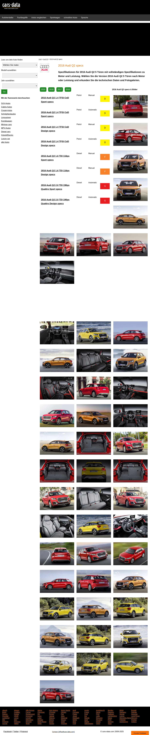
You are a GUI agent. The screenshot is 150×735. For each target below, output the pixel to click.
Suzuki (4, 723)
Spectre (110, 721)
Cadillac (17, 712)
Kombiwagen (6, 121)
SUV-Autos (5, 103)
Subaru (134, 721)
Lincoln (28, 717)
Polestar (123, 719)
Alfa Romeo (30, 710)
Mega (110, 717)
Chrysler (52, 712)
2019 (43, 89)
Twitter (16, 732)
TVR (74, 723)
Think (39, 723)
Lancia (122, 716)
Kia (85, 716)
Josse (75, 716)
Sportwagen (55, 18)
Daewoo (111, 712)
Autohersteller (7, 18)
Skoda (86, 721)
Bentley (110, 710)
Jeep (62, 716)
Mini (15, 719)
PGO (109, 719)
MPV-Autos (6, 128)
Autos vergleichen (38, 18)
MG (3, 719)
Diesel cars (5, 132)
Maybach (76, 717)
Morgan (40, 719)
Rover (51, 721)
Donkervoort (30, 714)
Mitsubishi (29, 719)
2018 (51, 89)
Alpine (40, 710)
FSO (97, 714)
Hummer (134, 714)
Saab (63, 721)
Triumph (64, 723)
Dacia (98, 712)
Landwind (5, 717)
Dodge (16, 714)
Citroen (63, 712)
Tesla (28, 723)
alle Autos (5, 142)
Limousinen (6, 117)
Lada (98, 716)
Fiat (62, 714)
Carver (28, 712)
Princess (17, 721)
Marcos (52, 717)
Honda (122, 714)
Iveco (39, 716)
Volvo (98, 723)
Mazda (86, 717)
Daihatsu (123, 712)
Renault (28, 721)
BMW (122, 710)
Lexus (16, 717)
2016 (68, 89)
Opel (86, 719)
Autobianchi (100, 710)
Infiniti (16, 716)
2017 (60, 89)
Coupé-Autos (6, 110)
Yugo (110, 723)
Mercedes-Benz (125, 717)
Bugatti (133, 710)
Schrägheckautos (8, 114)
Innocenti (29, 716)
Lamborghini (112, 716)
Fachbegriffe (22, 18)
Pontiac (134, 719)
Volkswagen (88, 723)
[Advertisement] (75, 39)
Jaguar (51, 716)
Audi (40, 59)
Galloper (111, 714)
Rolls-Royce (42, 721)
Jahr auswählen (7, 81)
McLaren (99, 717)
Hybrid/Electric (7, 135)
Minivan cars (6, 125)
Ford (86, 714)
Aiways (16, 710)
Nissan (63, 719)
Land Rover (135, 716)
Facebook (8, 732)
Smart (98, 721)
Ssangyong (124, 721)
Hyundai (5, 716)
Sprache (84, 18)
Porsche (5, 721)
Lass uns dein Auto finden (12, 60)
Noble (75, 719)
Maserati (64, 717)
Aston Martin (65, 710)
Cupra (86, 712)
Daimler (134, 712)
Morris (51, 719)
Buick (4, 712)
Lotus (39, 717)
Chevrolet (41, 712)
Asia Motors (53, 710)
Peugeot (99, 719)
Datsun (5, 714)
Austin (86, 710)
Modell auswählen (8, 70)
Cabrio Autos (6, 107)
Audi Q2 (45, 59)
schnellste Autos (70, 18)
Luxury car (5, 139)
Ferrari (51, 714)
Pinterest (24, 732)
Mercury (134, 717)
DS (39, 714)
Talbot (16, 723)
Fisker (75, 714)
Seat (74, 721)
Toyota (51, 723)
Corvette (76, 712)
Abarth (4, 710)
